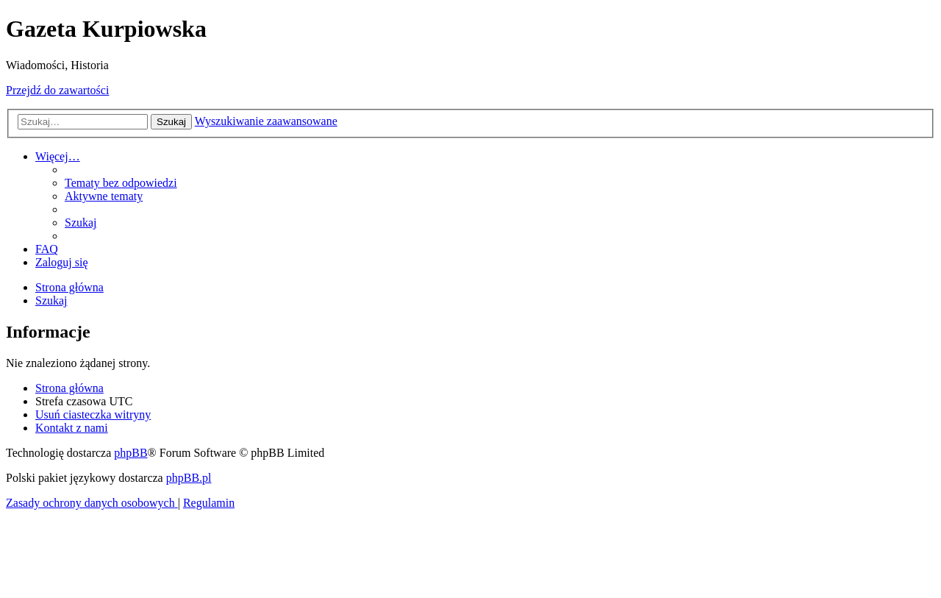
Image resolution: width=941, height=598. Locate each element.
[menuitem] (121, 183)
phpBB (130, 452)
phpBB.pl (189, 477)
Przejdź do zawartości (57, 90)
